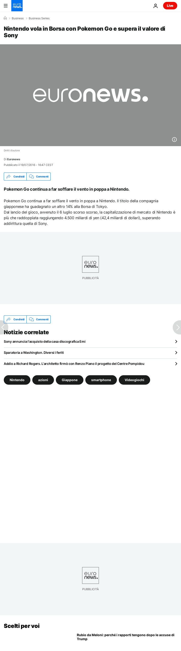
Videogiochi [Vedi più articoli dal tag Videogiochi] (134, 380)
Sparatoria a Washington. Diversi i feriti (34, 352)
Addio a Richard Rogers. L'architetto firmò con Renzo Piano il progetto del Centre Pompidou (74, 364)
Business (18, 18)
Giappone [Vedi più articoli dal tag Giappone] (70, 380)
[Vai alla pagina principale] (17, 5)
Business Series (39, 18)
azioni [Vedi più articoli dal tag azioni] (43, 380)
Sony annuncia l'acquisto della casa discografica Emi (44, 341)
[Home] (5, 18)
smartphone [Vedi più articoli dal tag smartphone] (101, 380)
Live (170, 6)
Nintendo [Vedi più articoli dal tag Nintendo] (17, 380)
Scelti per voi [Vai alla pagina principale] (21, 625)
